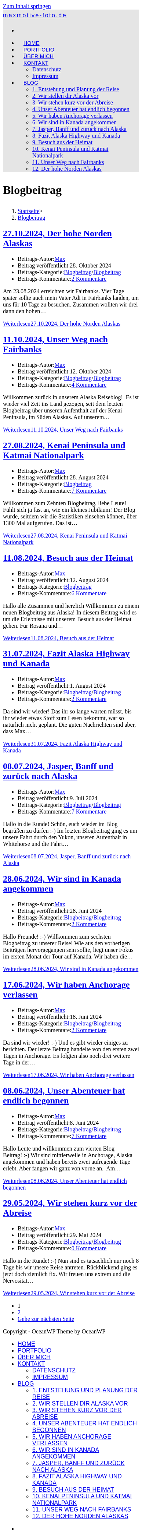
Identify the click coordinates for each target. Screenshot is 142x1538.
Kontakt (31, 1364)
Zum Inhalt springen (27, 6)
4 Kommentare (89, 385)
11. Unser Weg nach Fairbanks (81, 1509)
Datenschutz (54, 1370)
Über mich (34, 1357)
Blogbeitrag (31, 218)
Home (26, 1344)
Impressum (50, 1377)
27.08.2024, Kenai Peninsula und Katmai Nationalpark (64, 450)
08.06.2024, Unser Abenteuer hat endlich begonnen (64, 1095)
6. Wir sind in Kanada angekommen (65, 1453)
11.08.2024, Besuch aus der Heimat (68, 558)
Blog (26, 1384)
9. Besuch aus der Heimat (73, 1489)
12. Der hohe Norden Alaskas (80, 1516)
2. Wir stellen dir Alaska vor (80, 1403)
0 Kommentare (89, 1248)
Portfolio (34, 1350)
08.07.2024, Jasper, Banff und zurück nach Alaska (58, 771)
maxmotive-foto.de (35, 15)
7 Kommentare (89, 491)
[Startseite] (29, 211)
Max (59, 259)
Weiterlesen (61, 323)
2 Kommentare (89, 279)
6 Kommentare (89, 593)
